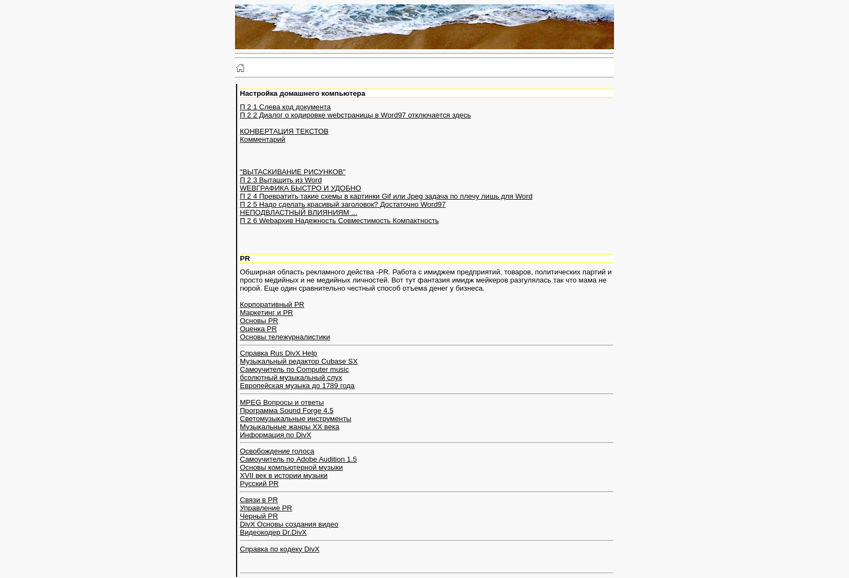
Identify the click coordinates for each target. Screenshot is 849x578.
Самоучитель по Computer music (294, 369)
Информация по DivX (275, 435)
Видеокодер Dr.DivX (273, 532)
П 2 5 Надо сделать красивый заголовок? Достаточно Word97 (343, 204)
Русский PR (259, 484)
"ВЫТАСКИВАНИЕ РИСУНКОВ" (292, 172)
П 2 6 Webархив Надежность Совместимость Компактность (339, 220)
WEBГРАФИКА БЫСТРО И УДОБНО (300, 188)
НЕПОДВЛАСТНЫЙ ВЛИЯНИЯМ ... (298, 212)
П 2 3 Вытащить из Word (281, 180)
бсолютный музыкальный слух (291, 377)
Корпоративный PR (272, 304)
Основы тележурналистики (285, 337)
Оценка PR (258, 329)
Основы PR (259, 321)
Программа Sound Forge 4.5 (287, 410)
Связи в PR (259, 500)
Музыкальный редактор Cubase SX (299, 361)
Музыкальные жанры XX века (289, 427)
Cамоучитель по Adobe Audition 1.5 (298, 459)
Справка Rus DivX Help (278, 353)
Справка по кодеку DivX (279, 549)
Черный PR (259, 516)
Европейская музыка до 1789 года (297, 386)
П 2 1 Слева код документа (285, 107)
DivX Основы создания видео (289, 524)
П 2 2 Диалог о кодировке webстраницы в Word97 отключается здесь (355, 115)
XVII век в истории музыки (284, 475)
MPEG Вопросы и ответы (282, 402)
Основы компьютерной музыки (291, 467)
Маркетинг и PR (266, 312)
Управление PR (266, 508)
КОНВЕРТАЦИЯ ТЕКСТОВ (284, 131)
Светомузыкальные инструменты (295, 419)
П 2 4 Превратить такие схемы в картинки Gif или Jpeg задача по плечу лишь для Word (386, 196)
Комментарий (262, 139)
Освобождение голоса (277, 451)
